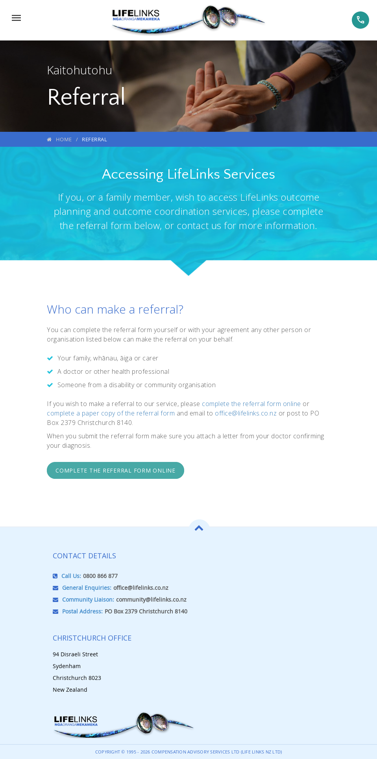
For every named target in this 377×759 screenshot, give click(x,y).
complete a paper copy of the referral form (111, 413)
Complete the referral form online (115, 470)
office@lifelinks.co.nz (246, 413)
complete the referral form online (251, 403)
